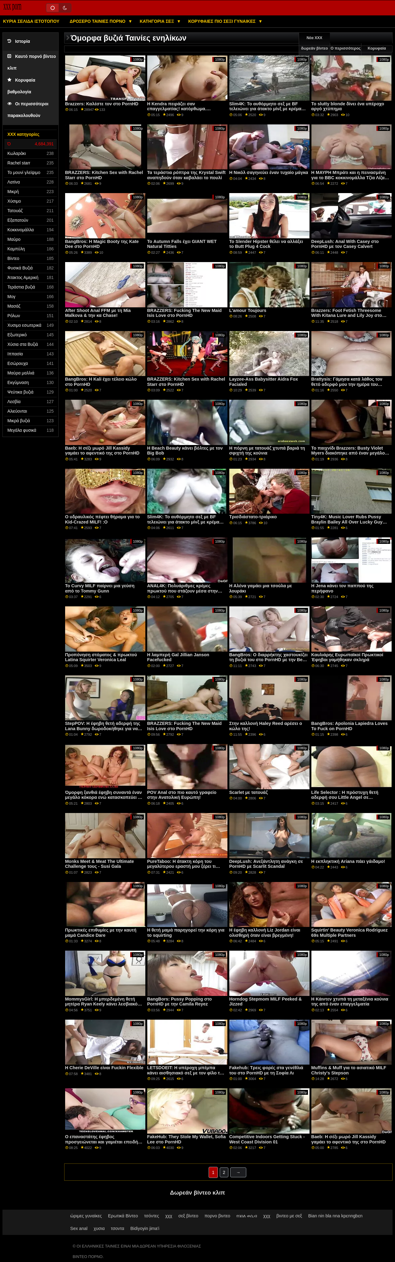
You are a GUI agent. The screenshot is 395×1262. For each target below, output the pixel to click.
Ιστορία (18, 41)
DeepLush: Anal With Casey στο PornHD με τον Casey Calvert (345, 244)
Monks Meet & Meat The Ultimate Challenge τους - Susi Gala (99, 864)
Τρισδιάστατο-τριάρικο (253, 516)
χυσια (99, 1228)
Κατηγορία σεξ (157, 21)
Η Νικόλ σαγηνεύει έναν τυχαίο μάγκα (268, 172)
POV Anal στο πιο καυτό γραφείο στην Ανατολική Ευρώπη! (182, 795)
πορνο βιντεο (217, 1215)
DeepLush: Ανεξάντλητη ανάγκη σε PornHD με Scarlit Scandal (266, 864)
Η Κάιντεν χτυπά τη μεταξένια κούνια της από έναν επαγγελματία (350, 1002)
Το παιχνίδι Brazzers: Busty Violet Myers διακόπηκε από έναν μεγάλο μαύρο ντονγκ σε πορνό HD (348, 453)
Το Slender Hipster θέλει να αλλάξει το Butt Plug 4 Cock (266, 244)
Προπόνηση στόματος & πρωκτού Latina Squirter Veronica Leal (101, 657)
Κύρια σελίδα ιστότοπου (31, 21)
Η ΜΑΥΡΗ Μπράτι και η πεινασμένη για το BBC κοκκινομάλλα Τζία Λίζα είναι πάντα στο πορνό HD (348, 177)
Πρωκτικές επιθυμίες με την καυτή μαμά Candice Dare (100, 933)
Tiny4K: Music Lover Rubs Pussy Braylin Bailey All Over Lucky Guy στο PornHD (347, 521)
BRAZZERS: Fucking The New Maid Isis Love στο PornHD (184, 313)
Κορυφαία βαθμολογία (377, 53)
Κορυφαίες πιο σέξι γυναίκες (222, 21)
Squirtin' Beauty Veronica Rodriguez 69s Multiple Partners (349, 933)
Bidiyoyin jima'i (145, 1228)
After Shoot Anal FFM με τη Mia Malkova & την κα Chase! (98, 313)
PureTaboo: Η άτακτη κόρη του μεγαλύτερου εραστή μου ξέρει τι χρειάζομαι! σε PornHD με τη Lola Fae (182, 869)
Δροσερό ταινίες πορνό (98, 21)
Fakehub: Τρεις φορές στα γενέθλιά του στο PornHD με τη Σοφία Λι (266, 1070)
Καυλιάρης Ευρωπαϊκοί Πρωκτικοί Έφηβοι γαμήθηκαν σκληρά (347, 657)
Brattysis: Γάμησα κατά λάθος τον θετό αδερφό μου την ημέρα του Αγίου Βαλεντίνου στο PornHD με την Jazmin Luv (350, 387)
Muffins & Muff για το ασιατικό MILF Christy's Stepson (348, 1070)
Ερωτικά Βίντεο (123, 1215)
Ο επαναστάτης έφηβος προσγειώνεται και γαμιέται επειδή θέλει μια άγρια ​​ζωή (101, 1141)
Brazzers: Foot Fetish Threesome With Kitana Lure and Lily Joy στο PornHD (346, 315)
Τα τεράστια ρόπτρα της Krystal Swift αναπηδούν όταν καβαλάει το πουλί (186, 175)
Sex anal (79, 1228)
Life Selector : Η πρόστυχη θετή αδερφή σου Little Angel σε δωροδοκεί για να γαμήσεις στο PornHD (344, 800)
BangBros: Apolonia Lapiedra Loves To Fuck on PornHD (349, 726)
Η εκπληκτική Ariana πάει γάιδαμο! (348, 861)
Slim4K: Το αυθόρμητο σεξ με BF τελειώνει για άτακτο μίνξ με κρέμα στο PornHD (265, 108)
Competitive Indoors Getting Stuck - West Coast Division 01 (267, 1139)
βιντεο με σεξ (289, 1215)
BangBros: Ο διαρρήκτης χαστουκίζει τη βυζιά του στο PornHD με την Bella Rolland (268, 659)
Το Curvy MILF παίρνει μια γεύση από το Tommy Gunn (100, 588)
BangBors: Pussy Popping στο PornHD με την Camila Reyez (179, 1002)
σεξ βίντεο (188, 1215)
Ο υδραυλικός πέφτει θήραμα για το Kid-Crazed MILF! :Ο (102, 519)
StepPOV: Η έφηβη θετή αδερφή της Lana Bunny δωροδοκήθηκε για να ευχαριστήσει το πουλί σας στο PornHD (102, 731)
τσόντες (151, 1215)
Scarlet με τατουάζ (248, 792)
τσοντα (117, 1228)
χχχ (168, 1215)
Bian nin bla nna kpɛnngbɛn (335, 1215)
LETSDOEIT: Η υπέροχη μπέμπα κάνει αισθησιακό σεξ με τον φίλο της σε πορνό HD (186, 1072)
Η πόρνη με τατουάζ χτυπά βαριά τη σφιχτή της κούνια (267, 451)
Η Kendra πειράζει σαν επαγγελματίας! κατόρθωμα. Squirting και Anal (176, 108)
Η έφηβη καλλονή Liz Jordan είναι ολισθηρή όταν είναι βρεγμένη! (264, 933)
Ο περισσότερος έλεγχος (346, 53)
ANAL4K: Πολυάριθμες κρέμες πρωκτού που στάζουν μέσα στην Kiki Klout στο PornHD (182, 590)
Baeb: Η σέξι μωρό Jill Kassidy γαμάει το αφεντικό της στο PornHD (102, 451)
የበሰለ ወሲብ (246, 1215)
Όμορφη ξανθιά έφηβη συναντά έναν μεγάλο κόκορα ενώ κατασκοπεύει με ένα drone (104, 797)
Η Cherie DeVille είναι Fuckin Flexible (104, 1067)
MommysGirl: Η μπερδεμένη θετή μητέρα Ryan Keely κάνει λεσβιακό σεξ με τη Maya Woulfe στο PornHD (102, 1004)
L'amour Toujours (247, 310)
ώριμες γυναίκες (86, 1215)
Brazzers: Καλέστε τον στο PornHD (102, 103)
